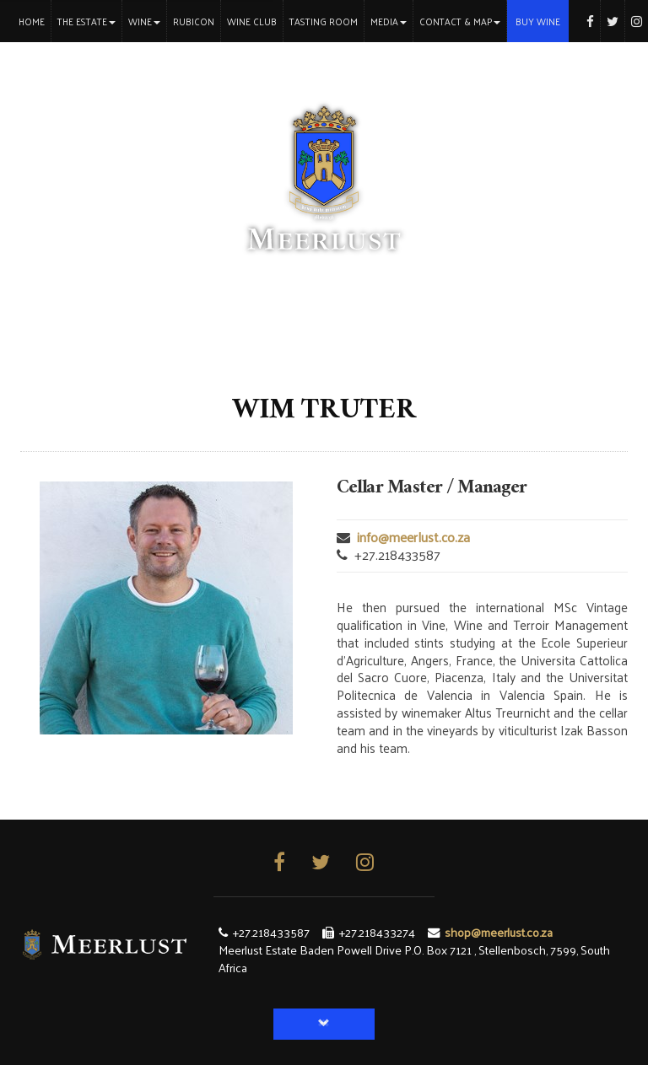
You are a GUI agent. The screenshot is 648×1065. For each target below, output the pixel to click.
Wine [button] (144, 21)
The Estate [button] (86, 21)
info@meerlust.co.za (413, 536)
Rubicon (193, 21)
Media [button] (388, 21)
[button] (324, 1024)
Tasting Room (323, 21)
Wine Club (252, 21)
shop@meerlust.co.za (499, 932)
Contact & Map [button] (459, 21)
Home (35, 21)
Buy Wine (538, 21)
